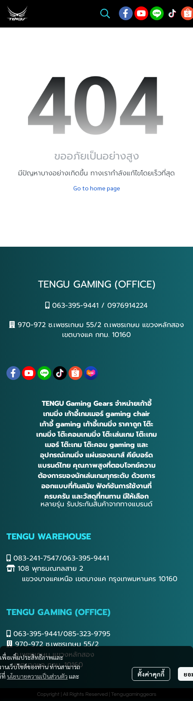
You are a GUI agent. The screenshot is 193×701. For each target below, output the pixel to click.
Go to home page (96, 188)
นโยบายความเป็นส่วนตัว (37, 676)
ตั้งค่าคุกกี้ (151, 674)
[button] (105, 13)
